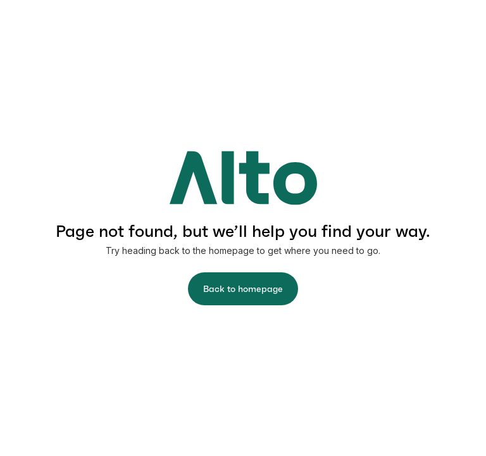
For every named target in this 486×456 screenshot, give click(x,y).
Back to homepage (243, 288)
